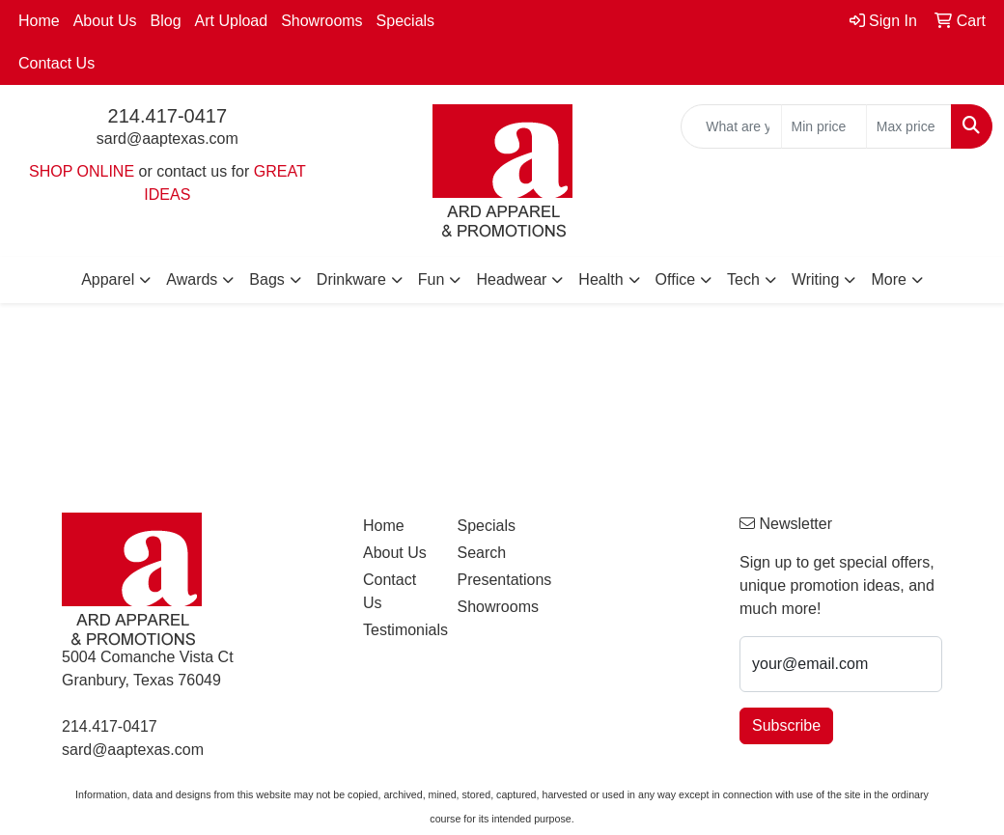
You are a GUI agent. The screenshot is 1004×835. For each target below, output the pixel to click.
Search (481, 552)
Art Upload (231, 21)
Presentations (492, 579)
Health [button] (600, 279)
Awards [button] (191, 279)
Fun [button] (431, 279)
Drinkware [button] (351, 279)
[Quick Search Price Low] (824, 126)
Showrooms (321, 21)
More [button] (888, 279)
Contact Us (56, 63)
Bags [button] (266, 279)
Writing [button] (816, 279)
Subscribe (786, 725)
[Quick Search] (731, 126)
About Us (105, 21)
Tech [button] (743, 279)
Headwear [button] (511, 279)
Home (39, 21)
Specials (405, 21)
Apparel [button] (107, 279)
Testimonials (398, 630)
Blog (166, 21)
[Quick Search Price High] (909, 126)
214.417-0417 (167, 115)
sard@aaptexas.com (167, 138)
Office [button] (675, 279)
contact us (191, 171)
